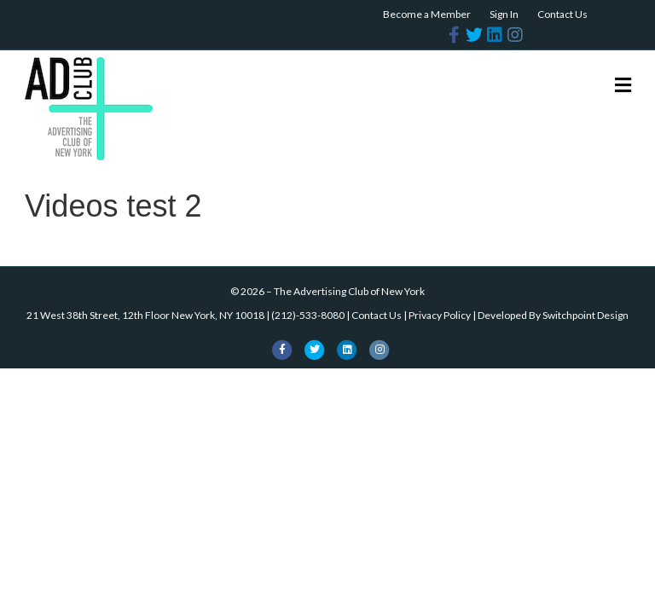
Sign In (504, 14)
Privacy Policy (440, 315)
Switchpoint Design (585, 315)
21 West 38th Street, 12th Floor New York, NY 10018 (145, 315)
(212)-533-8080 (308, 315)
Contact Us (562, 14)
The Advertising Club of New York (349, 291)
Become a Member (427, 14)
